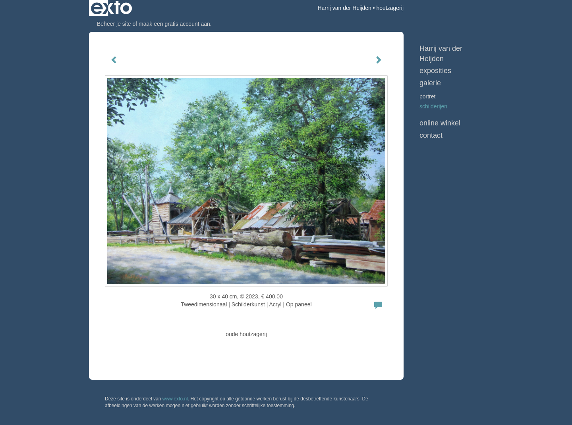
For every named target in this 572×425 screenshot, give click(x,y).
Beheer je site (114, 24)
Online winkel (439, 123)
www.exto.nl (175, 399)
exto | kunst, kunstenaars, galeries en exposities (111, 8)
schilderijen (433, 106)
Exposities (435, 71)
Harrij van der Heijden (344, 8)
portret (427, 96)
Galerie (430, 83)
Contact (431, 135)
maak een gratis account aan (174, 24)
